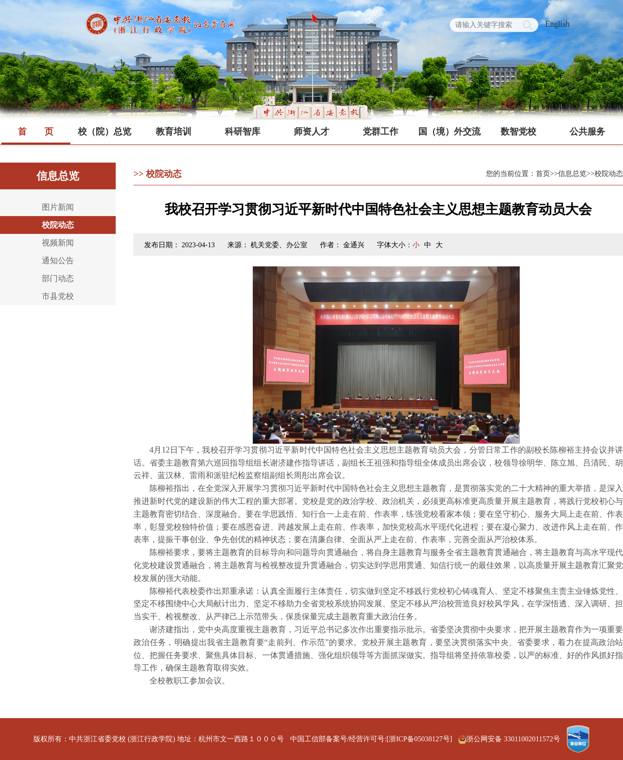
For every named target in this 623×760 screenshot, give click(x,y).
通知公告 (58, 260)
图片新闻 (58, 207)
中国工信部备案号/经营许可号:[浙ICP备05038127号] (371, 739)
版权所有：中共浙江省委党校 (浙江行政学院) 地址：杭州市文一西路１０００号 (158, 739)
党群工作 (380, 131)
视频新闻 (58, 242)
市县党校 (58, 296)
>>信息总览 (568, 173)
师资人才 (311, 131)
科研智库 (242, 131)
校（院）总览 (104, 131)
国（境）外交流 (449, 131)
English (557, 24)
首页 (35, 131)
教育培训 (173, 131)
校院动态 (58, 225)
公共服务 (587, 131)
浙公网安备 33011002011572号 (510, 739)
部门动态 (58, 278)
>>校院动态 (605, 173)
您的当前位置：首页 (518, 173)
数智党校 (518, 131)
